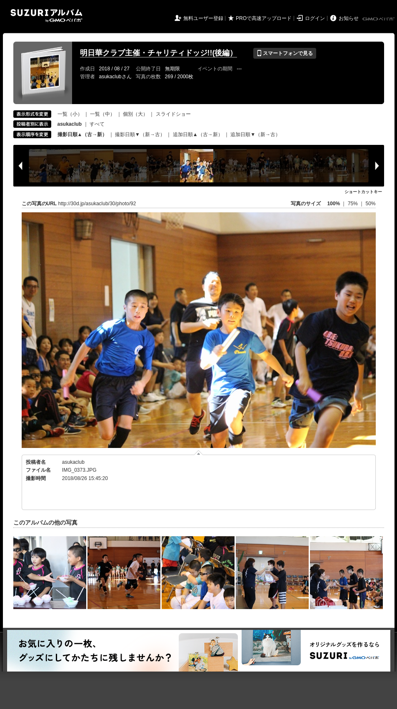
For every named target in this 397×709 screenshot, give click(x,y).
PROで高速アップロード (264, 18)
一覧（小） (69, 114)
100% (333, 203)
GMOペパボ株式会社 (379, 19)
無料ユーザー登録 (203, 18)
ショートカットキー (363, 191)
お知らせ (349, 18)
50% (370, 203)
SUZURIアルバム (46, 16)
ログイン (315, 18)
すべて (97, 124)
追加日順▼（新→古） (255, 134)
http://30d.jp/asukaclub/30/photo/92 (97, 203)
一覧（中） (102, 114)
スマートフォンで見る (285, 53)
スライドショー (173, 114)
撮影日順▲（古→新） (82, 134)
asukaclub (73, 462)
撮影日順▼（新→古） (140, 134)
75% (353, 203)
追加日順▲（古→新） (198, 134)
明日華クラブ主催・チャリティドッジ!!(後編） (158, 53)
